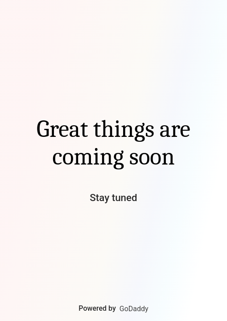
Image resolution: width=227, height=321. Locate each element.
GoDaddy (134, 309)
